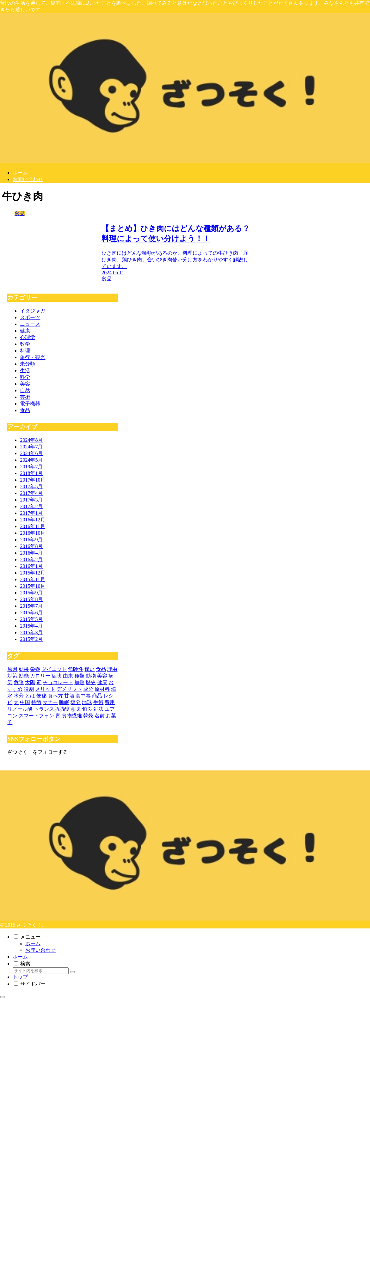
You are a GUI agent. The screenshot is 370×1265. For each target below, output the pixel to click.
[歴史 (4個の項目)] (91, 682)
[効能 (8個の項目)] (24, 675)
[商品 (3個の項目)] (97, 695)
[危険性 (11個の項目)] (75, 669)
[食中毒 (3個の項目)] (83, 695)
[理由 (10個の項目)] (112, 669)
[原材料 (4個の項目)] (102, 689)
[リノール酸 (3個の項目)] (20, 709)
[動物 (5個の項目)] (91, 675)
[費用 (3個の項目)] (110, 702)
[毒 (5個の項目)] (38, 682)
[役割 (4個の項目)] (29, 689)
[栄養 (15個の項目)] (35, 669)
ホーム (32, 943)
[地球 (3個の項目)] (87, 702)
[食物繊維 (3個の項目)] (72, 715)
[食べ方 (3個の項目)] (55, 695)
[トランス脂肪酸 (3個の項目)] (51, 709)
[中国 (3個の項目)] (25, 702)
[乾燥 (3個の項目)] (88, 715)
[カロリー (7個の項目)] (40, 675)
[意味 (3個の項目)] (76, 709)
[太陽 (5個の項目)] (30, 682)
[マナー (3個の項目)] (50, 702)
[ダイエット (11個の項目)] (54, 669)
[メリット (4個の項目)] (45, 689)
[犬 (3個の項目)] (16, 702)
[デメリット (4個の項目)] (69, 689)
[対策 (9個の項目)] (12, 675)
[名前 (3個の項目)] (100, 715)
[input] (41, 970)
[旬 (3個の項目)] (84, 709)
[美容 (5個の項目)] (102, 675)
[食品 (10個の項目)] (101, 669)
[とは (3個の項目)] (30, 695)
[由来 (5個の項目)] (68, 675)
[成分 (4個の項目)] (88, 689)
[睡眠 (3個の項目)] (64, 702)
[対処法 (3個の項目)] (95, 709)
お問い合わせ (40, 950)
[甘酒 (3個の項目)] (69, 695)
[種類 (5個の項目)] (79, 675)
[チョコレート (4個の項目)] (58, 682)
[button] (72, 972)
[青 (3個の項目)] (57, 715)
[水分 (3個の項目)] (19, 695)
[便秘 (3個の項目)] (41, 695)
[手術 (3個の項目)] (98, 702)
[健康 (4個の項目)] (102, 682)
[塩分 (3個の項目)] (76, 702)
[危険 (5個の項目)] (19, 682)
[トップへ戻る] (2, 997)
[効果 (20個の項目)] (24, 669)
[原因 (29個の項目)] (12, 669)
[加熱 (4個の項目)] (79, 682)
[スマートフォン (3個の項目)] (36, 715)
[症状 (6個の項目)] (57, 675)
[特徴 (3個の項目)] (36, 702)
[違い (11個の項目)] (89, 669)
